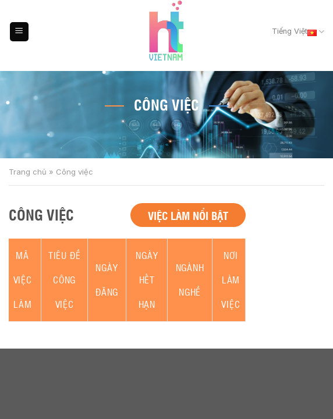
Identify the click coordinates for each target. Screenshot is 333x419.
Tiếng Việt (298, 32)
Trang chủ (28, 171)
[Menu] (19, 31)
